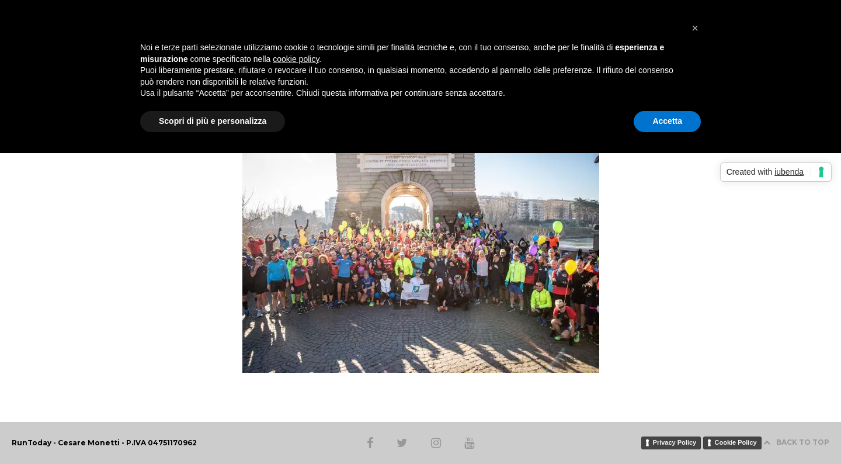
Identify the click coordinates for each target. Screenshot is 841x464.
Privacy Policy (675, 442)
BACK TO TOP (796, 442)
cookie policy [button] (296, 59)
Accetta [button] (667, 121)
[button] (695, 28)
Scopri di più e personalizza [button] (212, 121)
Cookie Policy (736, 442)
